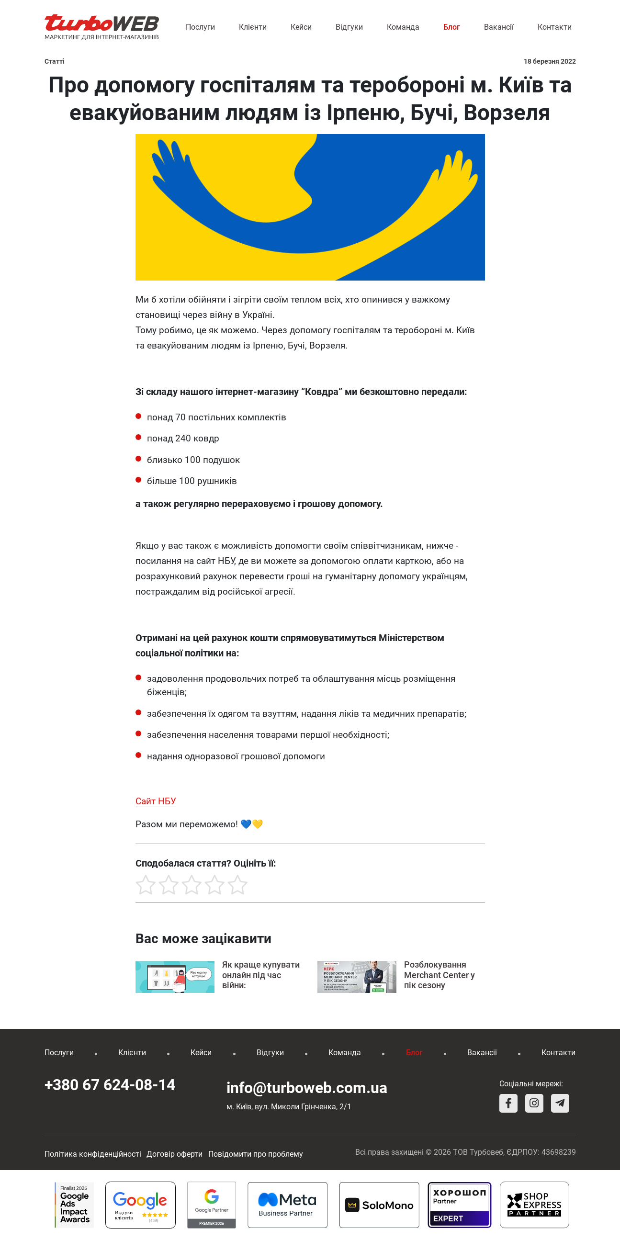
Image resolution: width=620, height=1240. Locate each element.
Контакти (555, 27)
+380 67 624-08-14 (110, 1085)
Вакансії (499, 27)
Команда (403, 27)
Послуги (200, 27)
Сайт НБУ (155, 801)
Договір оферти (175, 1154)
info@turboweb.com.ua (306, 1088)
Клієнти (253, 27)
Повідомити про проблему (255, 1154)
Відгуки (349, 27)
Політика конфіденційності (93, 1154)
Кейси (301, 27)
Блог (451, 27)
